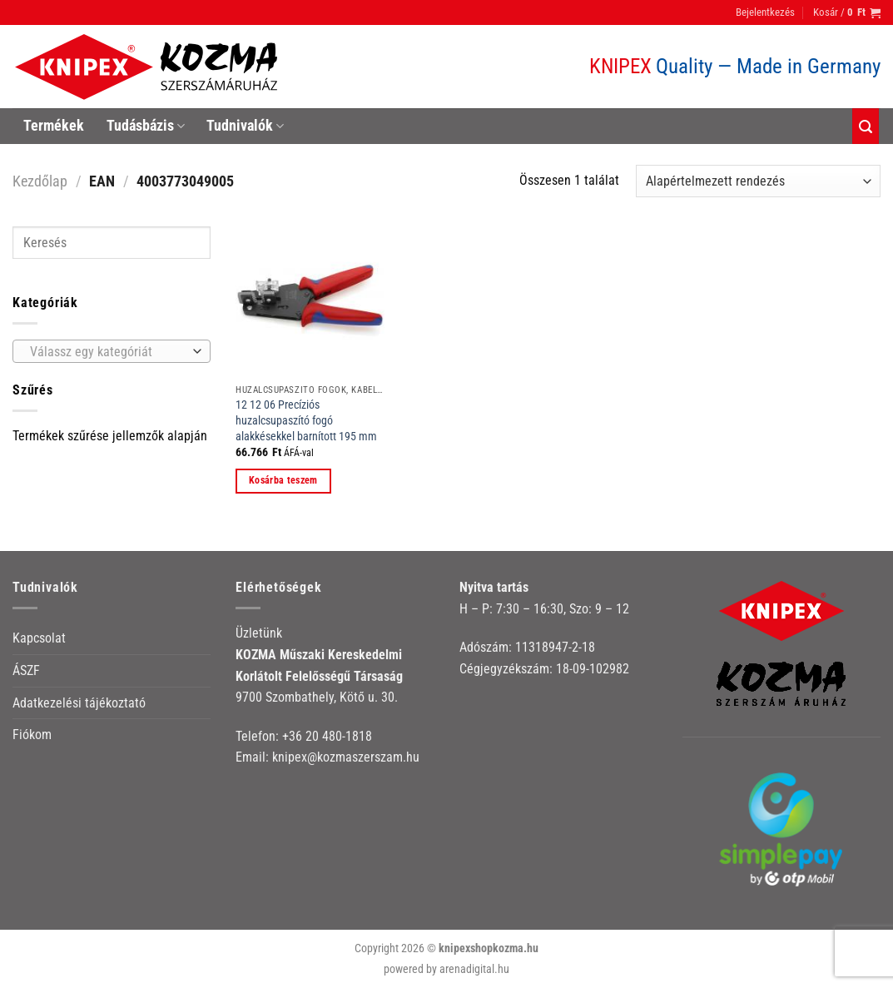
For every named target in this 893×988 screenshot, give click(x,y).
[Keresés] (865, 126)
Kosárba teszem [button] (283, 480)
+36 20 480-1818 (327, 736)
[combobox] (111, 351)
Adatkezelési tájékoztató (79, 703)
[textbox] (107, 352)
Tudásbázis (146, 125)
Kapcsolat (39, 638)
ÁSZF (26, 670)
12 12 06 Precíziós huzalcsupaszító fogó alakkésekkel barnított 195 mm (306, 420)
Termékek (53, 125)
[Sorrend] (758, 181)
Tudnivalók (245, 125)
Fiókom (32, 734)
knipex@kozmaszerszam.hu (345, 757)
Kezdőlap (39, 181)
